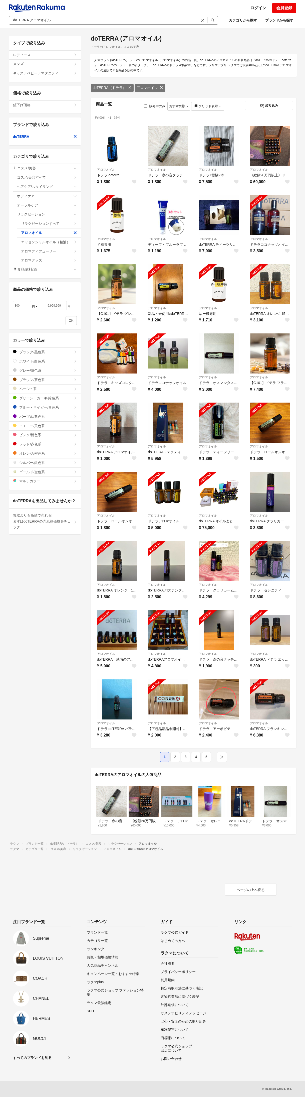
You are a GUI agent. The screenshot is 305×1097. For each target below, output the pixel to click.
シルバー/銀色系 (45, 462)
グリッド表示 (207, 106)
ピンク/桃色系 (45, 435)
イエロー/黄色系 (45, 426)
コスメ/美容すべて (47, 177)
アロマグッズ (49, 260)
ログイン (258, 8)
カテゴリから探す (243, 20)
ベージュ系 (45, 389)
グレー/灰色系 (45, 370)
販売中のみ (154, 106)
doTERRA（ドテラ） (112, 88)
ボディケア (47, 196)
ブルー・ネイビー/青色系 (45, 407)
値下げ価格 (45, 105)
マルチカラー (45, 481)
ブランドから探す (279, 20)
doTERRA (45, 137)
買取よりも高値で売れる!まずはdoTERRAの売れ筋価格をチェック (45, 521)
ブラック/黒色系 (45, 352)
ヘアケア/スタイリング (47, 187)
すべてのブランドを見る (32, 1058)
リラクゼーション (47, 214)
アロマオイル (150, 88)
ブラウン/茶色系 (45, 380)
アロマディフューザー (49, 251)
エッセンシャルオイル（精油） (49, 242)
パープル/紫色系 (45, 416)
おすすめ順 (178, 106)
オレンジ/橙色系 (45, 453)
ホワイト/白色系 (45, 361)
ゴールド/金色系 (45, 472)
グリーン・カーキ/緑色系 (45, 398)
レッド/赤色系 (45, 444)
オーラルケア (47, 205)
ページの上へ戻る (251, 890)
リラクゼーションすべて (49, 223)
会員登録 (284, 8)
